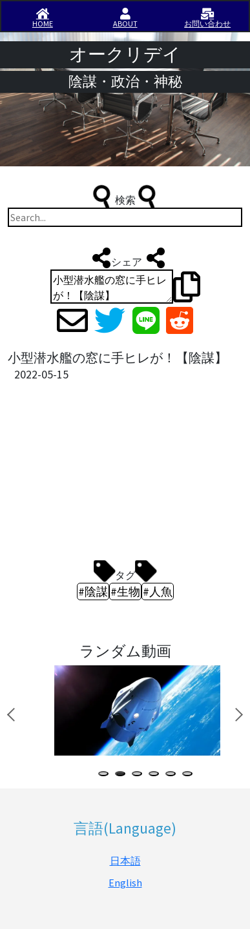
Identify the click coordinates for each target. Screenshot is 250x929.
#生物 (125, 591)
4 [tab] (156, 775)
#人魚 (157, 591)
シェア (125, 257)
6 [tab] (190, 775)
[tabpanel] (135, 710)
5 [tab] (173, 775)
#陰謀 (93, 591)
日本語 (125, 860)
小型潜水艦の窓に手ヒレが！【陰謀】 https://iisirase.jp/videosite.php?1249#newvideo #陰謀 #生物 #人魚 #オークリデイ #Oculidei (111, 286)
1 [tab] (106, 775)
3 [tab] (139, 775)
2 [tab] (122, 775)
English (125, 882)
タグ (125, 571)
